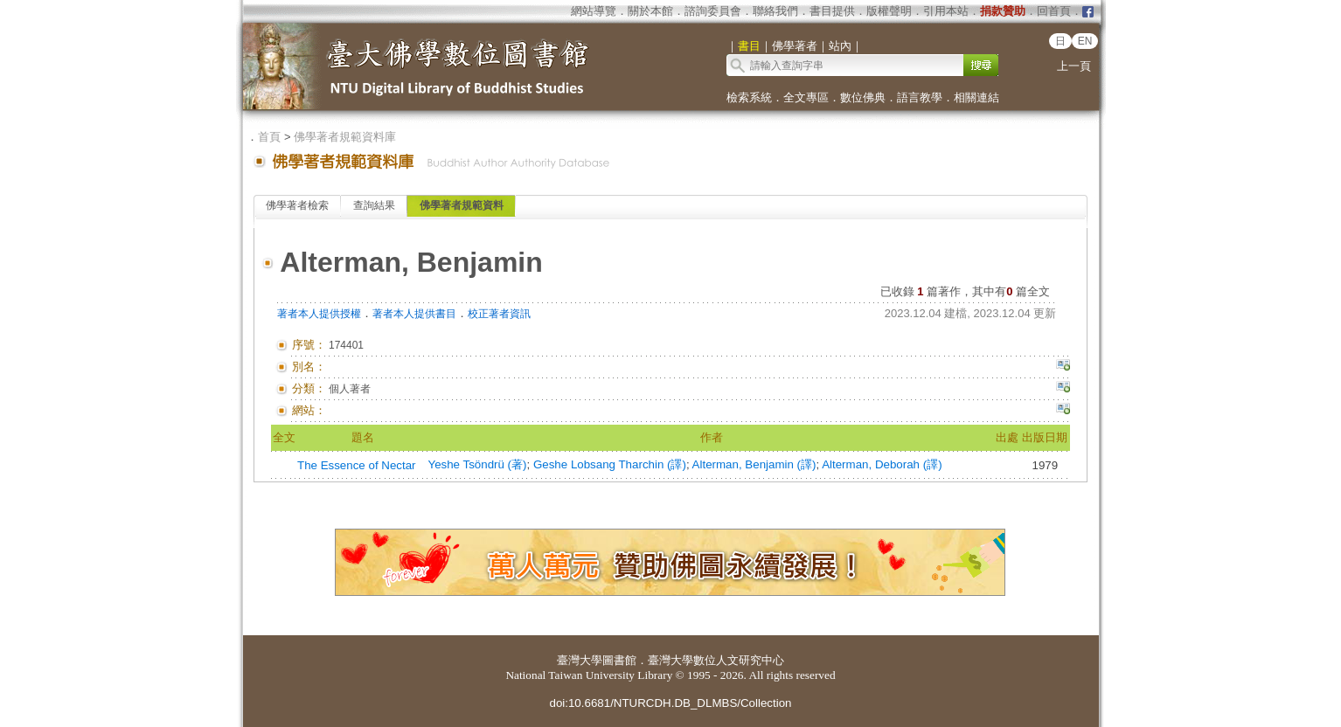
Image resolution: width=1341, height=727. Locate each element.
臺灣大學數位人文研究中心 (716, 660)
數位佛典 (863, 97)
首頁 (269, 136)
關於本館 (650, 10)
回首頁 (1054, 10)
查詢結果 (374, 205)
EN (1085, 41)
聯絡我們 (775, 10)
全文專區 (806, 97)
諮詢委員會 (712, 10)
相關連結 (976, 97)
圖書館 (619, 660)
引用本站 (946, 10)
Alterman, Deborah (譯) (881, 464)
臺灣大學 (579, 660)
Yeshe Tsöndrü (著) (476, 464)
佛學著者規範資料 (462, 205)
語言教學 (919, 97)
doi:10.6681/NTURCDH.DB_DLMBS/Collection (670, 703)
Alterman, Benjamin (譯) (754, 464)
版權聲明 (889, 10)
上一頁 (1074, 66)
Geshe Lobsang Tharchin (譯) (609, 464)
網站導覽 (593, 10)
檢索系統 (749, 97)
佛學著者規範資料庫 (345, 136)
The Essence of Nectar (356, 465)
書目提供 (832, 10)
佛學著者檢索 (297, 205)
